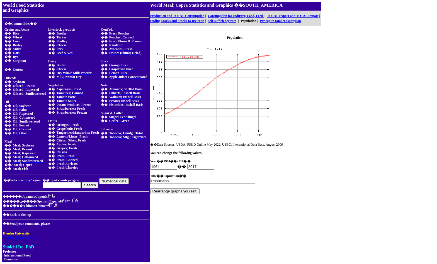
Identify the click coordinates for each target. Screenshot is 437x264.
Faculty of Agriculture (19, 237)
